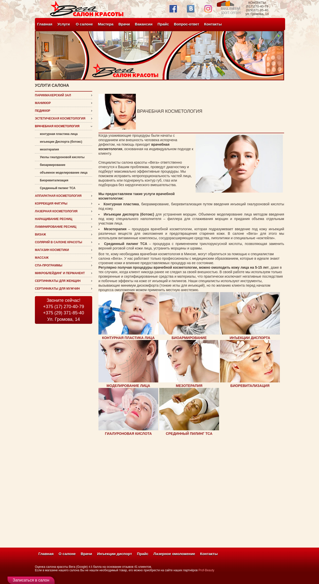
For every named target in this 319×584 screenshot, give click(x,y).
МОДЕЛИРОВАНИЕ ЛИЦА (128, 386)
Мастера (106, 24)
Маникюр (43, 103)
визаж (40, 234)
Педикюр (42, 111)
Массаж (42, 257)
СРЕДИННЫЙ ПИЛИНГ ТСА (189, 434)
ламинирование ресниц (55, 227)
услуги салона (52, 85)
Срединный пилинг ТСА (58, 188)
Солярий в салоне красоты (58, 242)
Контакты (213, 24)
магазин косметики (52, 250)
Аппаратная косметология (58, 196)
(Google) (82, 567)
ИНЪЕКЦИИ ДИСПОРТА (250, 338)
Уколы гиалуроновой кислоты (62, 157)
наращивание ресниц (53, 219)
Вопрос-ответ (186, 24)
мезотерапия (49, 149)
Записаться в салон (31, 580)
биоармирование (52, 165)
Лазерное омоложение (174, 554)
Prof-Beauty (206, 570)
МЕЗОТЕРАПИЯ (189, 386)
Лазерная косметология (56, 211)
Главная (44, 24)
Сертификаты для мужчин (57, 288)
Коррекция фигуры (51, 203)
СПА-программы (48, 265)
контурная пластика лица (59, 134)
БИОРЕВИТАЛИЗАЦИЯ (249, 386)
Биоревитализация (54, 180)
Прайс (163, 24)
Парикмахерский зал (53, 95)
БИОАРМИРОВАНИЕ (189, 338)
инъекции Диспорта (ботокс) (61, 141)
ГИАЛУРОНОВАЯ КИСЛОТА (128, 434)
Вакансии (144, 24)
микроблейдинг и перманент (60, 273)
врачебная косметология (57, 126)
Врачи (124, 24)
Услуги (63, 24)
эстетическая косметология (60, 118)
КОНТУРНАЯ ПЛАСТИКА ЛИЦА (128, 338)
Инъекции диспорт (114, 554)
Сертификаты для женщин (57, 281)
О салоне (84, 24)
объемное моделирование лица (63, 172)
